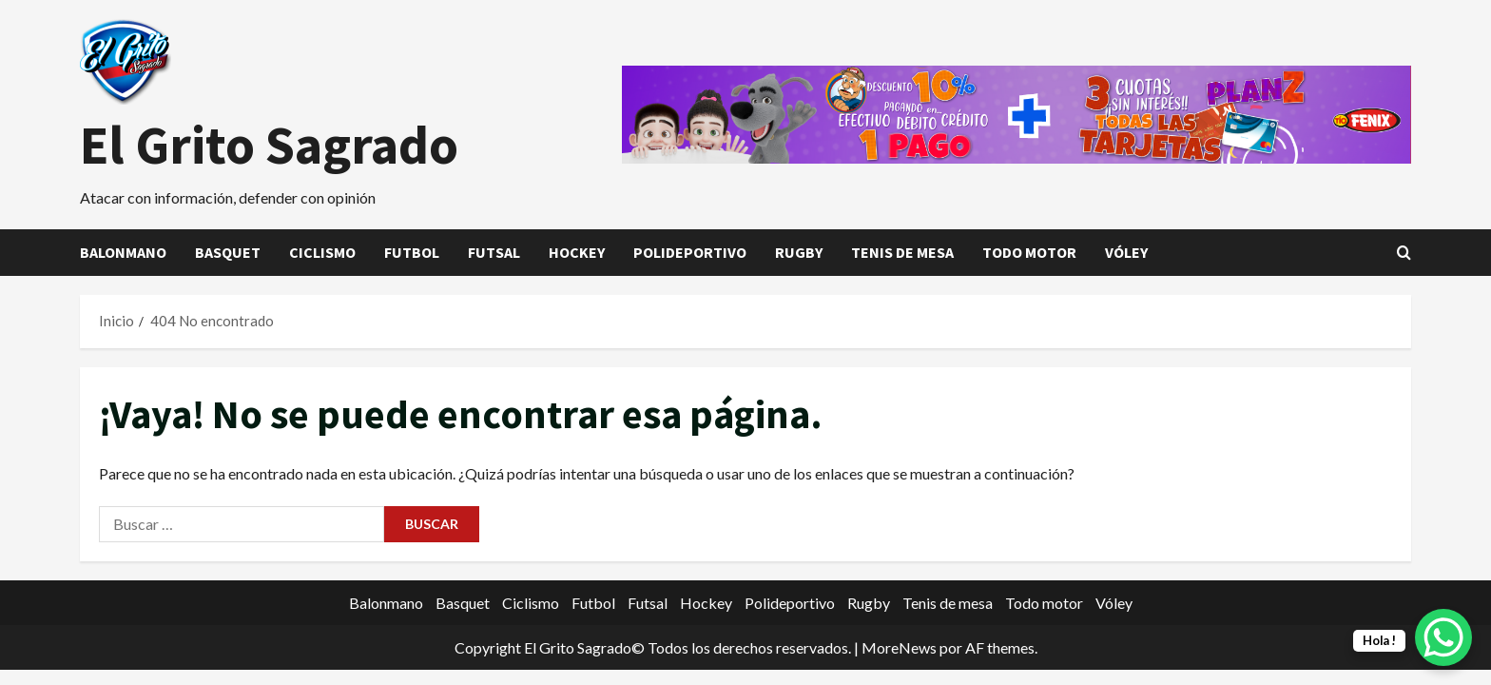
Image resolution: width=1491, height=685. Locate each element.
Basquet (228, 252)
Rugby (799, 252)
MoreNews (899, 647)
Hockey (577, 252)
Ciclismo (322, 252)
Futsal (494, 252)
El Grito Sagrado (269, 144)
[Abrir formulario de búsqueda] (1404, 252)
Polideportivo (689, 252)
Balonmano (123, 252)
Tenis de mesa (902, 252)
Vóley (1126, 252)
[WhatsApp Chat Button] (1443, 637)
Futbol (411, 252)
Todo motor (1029, 252)
